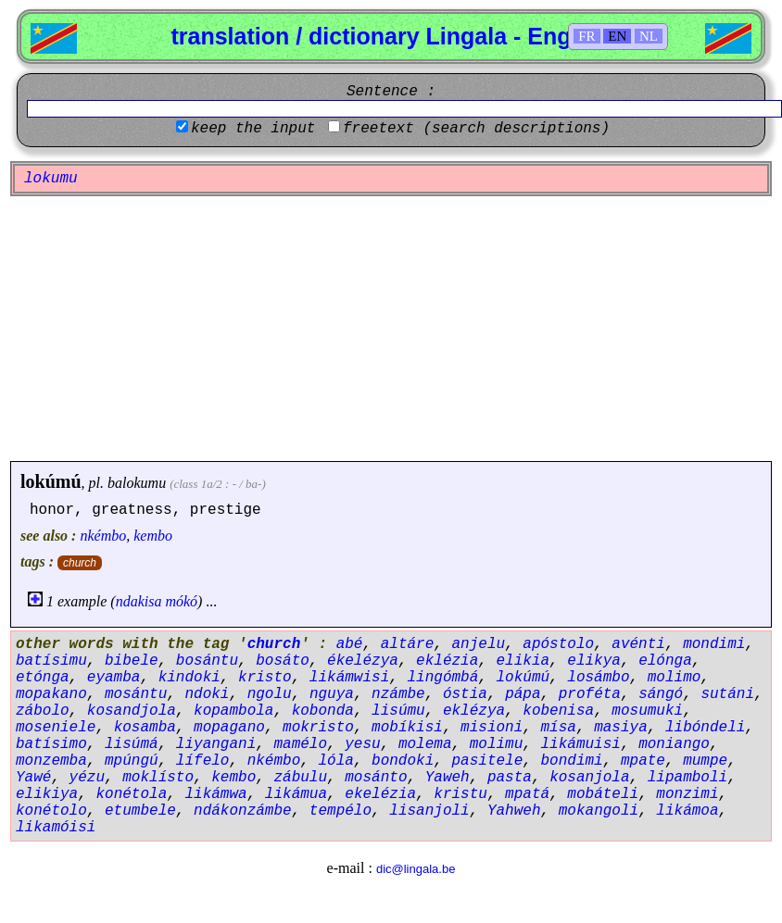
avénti (638, 644)
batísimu (51, 661)
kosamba (145, 727)
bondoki (403, 761)
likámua (296, 794)
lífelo (203, 761)
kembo (152, 535)
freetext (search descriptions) (476, 128)
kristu (460, 794)
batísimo (51, 744)
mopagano (229, 727)
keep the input (253, 128)
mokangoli (598, 811)
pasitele (487, 761)
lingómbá (442, 677)
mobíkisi (407, 727)
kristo (265, 677)
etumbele (140, 811)
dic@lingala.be (415, 869)
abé (349, 644)
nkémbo (103, 535)
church (79, 562)
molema (425, 744)
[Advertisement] (391, 328)
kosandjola (131, 711)
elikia (523, 661)
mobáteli (602, 794)
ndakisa (139, 601)
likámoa (687, 811)
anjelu (478, 644)
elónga (665, 661)
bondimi (572, 761)
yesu (362, 744)
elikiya (47, 794)
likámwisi (349, 677)
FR (586, 36)
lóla (335, 761)
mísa (558, 727)
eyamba (114, 677)
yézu (87, 777)
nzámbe (398, 694)
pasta (509, 777)
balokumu (136, 483)
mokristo (318, 727)
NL (648, 36)
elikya (594, 661)
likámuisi (581, 744)
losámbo (598, 677)
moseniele (55, 727)
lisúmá (131, 744)
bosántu (207, 661)
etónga (42, 677)
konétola (131, 794)
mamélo (300, 744)
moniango (674, 744)
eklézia (447, 661)
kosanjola (589, 777)
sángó (660, 694)
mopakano (51, 694)
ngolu (269, 694)
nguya (331, 694)
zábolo (42, 711)
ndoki (206, 694)
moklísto (158, 777)
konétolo (51, 811)
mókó (181, 601)
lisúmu (398, 711)
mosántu (136, 694)
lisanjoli (429, 811)
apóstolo (558, 644)
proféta (590, 694)
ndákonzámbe (243, 811)
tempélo (340, 811)
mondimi (714, 644)
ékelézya (362, 661)
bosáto (282, 661)
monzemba (51, 761)
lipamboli (687, 777)
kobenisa (558, 711)
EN (617, 36)
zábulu (300, 777)
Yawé (33, 777)
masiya (621, 727)
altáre (408, 644)
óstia (465, 694)
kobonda (323, 711)
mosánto (376, 777)
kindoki (189, 677)
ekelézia (380, 794)
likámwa (215, 794)
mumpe (705, 761)
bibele (131, 661)
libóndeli (705, 727)
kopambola (233, 711)
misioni (491, 727)
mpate (643, 761)
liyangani (216, 744)
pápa (522, 694)
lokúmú (51, 481)
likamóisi (55, 827)
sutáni (727, 694)
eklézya (474, 711)
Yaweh (447, 777)
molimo (674, 677)
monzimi (687, 794)
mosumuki (647, 711)
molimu (496, 744)
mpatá (527, 794)
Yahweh (514, 811)
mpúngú (131, 761)
